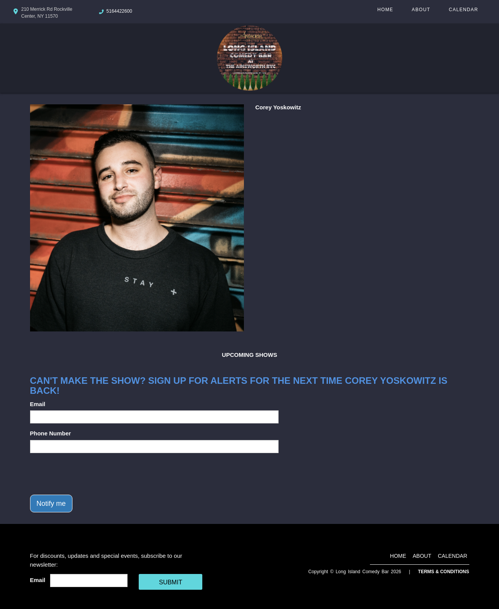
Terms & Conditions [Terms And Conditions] (443, 571)
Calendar (463, 9)
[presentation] (88, 474)
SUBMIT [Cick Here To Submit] (170, 582)
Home (385, 9)
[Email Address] (89, 580)
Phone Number (50, 433)
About (421, 9)
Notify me (51, 503)
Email (37, 404)
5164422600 (119, 11)
